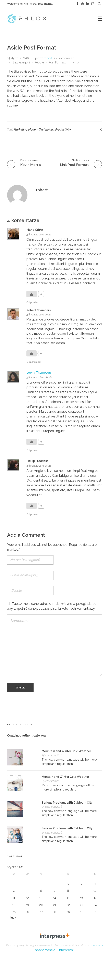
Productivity (63, 129)
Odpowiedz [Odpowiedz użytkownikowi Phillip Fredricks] (33, 514)
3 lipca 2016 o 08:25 (38, 234)
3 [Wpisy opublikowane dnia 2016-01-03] (95, 883)
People (39, 62)
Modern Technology (41, 129)
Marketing (20, 129)
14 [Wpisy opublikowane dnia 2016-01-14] (54, 897)
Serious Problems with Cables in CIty (67, 828)
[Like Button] (73, 62)
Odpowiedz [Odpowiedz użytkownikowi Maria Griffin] (33, 302)
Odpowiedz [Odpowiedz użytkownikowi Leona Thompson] (33, 450)
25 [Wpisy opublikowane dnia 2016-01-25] (13, 912)
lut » (13, 917)
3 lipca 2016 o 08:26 (39, 377)
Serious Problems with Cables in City (67, 802)
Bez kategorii (21, 62)
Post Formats (57, 62)
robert (48, 58)
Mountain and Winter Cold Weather (66, 751)
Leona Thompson (38, 372)
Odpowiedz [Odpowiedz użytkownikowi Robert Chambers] (33, 361)
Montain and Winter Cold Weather (65, 776)
